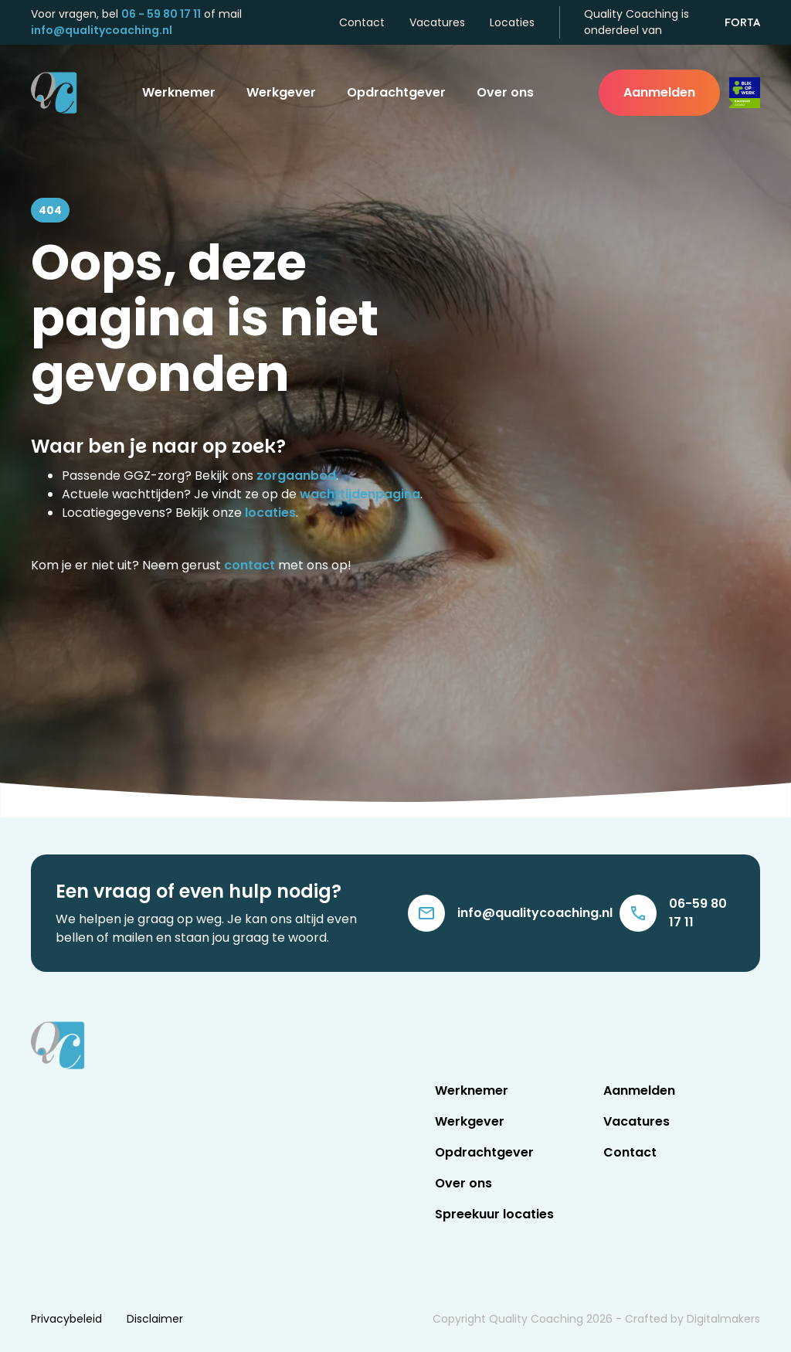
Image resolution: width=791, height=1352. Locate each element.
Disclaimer (155, 1319)
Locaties (512, 22)
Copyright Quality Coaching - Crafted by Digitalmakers (596, 1319)
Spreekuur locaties (494, 1214)
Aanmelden (659, 92)
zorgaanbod (296, 475)
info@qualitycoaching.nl (101, 30)
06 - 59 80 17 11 (161, 14)
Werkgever (281, 92)
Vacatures (437, 22)
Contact (362, 22)
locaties (270, 512)
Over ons (505, 92)
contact (249, 565)
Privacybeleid (66, 1319)
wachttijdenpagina (360, 494)
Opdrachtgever (396, 92)
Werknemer (179, 92)
